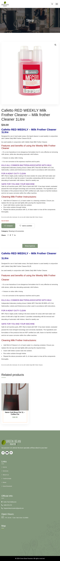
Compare (10, 226)
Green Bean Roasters (26, 558)
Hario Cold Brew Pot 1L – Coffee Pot (15, 413)
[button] (55, 45)
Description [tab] (30, 246)
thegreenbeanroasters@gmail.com (14, 508)
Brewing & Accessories (16, 231)
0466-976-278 (8, 505)
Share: (3, 235)
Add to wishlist (27, 226)
